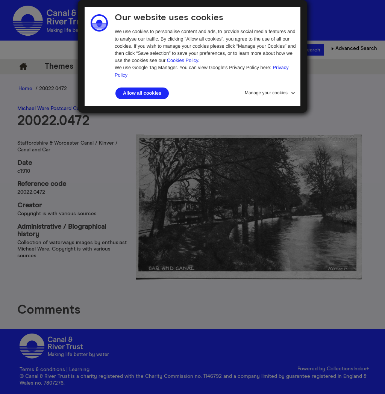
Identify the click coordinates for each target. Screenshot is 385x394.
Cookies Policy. (183, 60)
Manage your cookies (266, 92)
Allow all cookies (142, 93)
